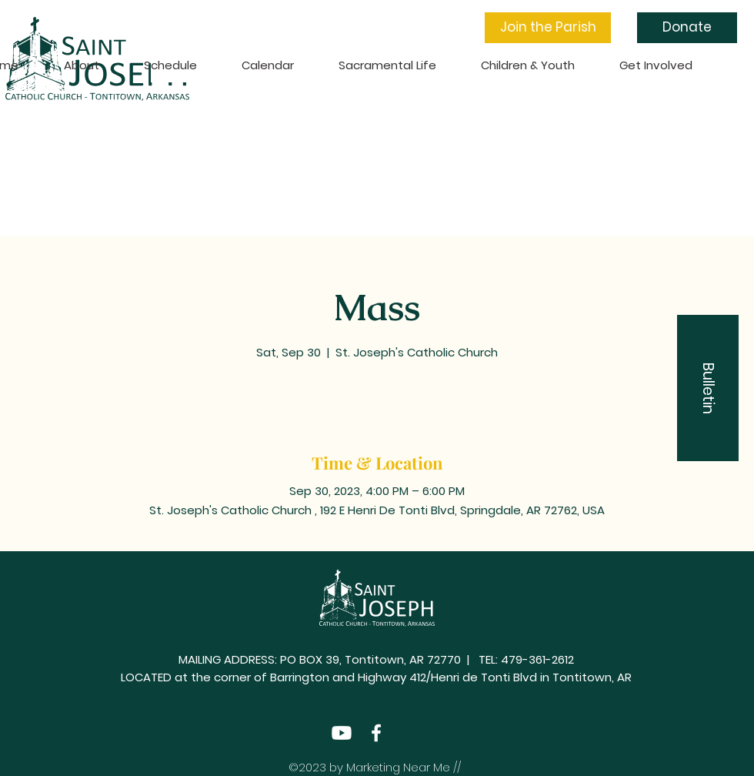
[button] (548, 27)
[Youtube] (341, 732)
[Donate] (687, 27)
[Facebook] (376, 732)
